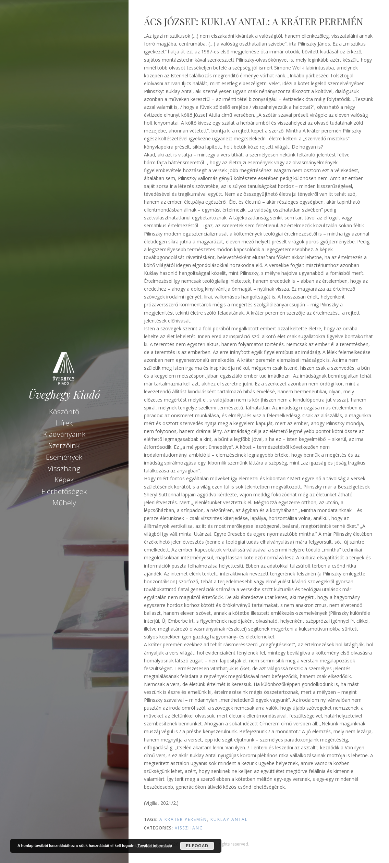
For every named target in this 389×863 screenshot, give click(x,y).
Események (64, 457)
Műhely (64, 502)
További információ (154, 845)
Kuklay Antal (229, 819)
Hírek (64, 423)
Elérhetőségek (64, 491)
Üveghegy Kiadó (64, 395)
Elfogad (197, 845)
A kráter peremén (183, 819)
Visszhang (64, 468)
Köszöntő (64, 411)
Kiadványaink (64, 434)
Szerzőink (64, 445)
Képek (64, 479)
